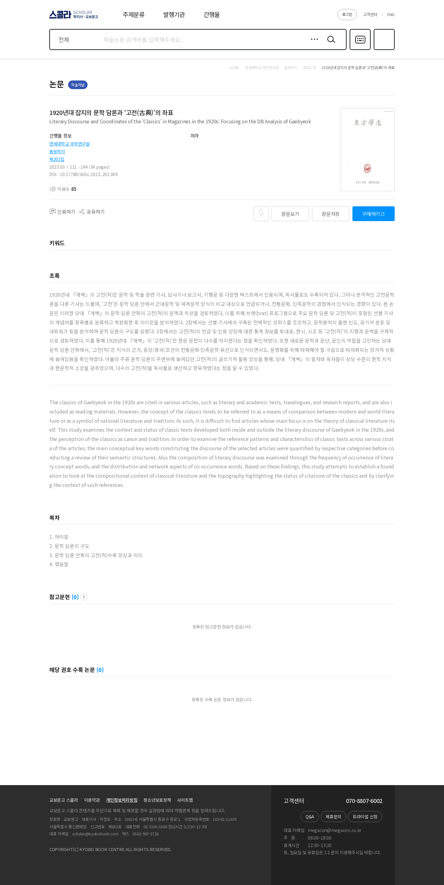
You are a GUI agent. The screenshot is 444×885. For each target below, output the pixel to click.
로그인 (347, 14)
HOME (234, 67)
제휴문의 (333, 816)
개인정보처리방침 (122, 800)
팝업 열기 (83, 597)
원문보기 (290, 213)
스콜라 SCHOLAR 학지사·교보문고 (72, 18)
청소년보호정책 (157, 800)
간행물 (212, 14)
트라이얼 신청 (365, 816)
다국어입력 (360, 49)
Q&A (310, 816)
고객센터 (370, 14)
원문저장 (331, 213)
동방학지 (57, 151)
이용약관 (92, 800)
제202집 (56, 159)
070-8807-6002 (364, 800)
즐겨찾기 (383, 49)
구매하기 (371, 213)
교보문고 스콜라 (63, 800)
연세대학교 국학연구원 (69, 144)
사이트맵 (185, 800)
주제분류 (134, 14)
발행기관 (174, 14)
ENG (391, 14)
